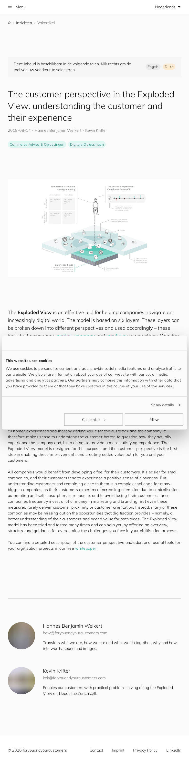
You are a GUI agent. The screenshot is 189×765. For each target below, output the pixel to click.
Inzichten (24, 22)
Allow (154, 419)
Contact (96, 750)
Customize (93, 419)
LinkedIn (173, 750)
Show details (162, 405)
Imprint (118, 750)
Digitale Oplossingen (87, 144)
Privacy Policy (145, 750)
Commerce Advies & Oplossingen (37, 144)
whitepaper (85, 548)
